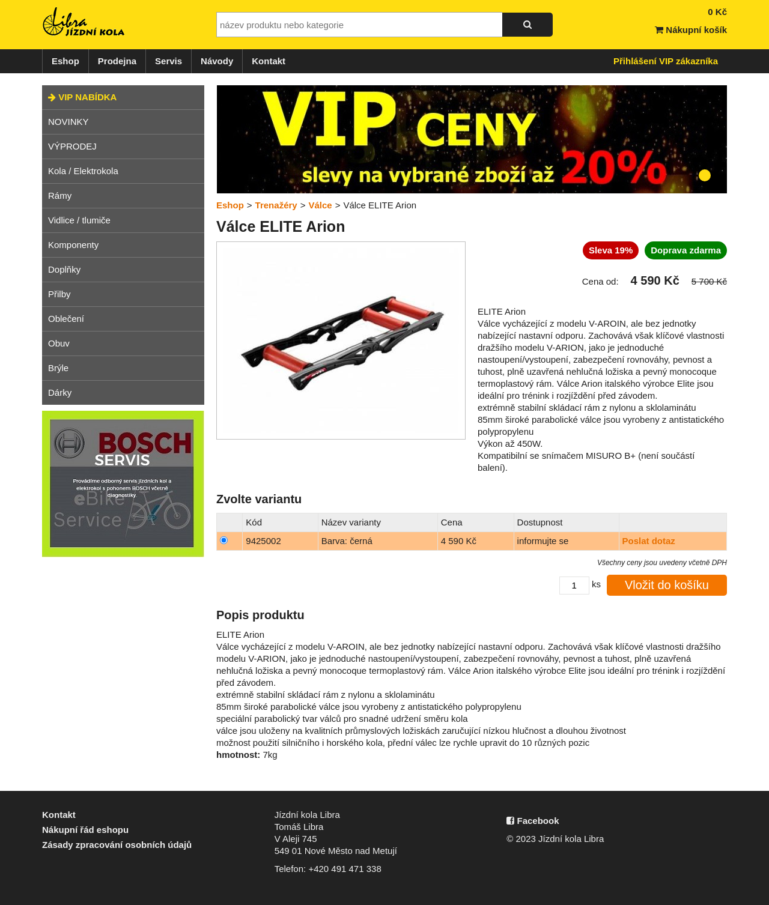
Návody (217, 61)
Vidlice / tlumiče (79, 220)
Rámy (59, 195)
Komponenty (73, 245)
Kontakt (268, 61)
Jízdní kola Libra (84, 21)
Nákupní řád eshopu (85, 830)
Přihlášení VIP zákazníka (665, 61)
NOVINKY (68, 122)
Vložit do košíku (667, 585)
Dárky (59, 392)
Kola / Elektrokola (83, 171)
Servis (168, 61)
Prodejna (117, 61)
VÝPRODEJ (72, 146)
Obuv (59, 343)
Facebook (532, 821)
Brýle (58, 368)
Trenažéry (276, 205)
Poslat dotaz (648, 541)
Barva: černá (346, 541)
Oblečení (66, 318)
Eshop (65, 61)
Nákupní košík (691, 30)
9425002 (263, 541)
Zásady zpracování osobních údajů (117, 845)
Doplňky (64, 269)
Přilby (59, 294)
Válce (320, 205)
